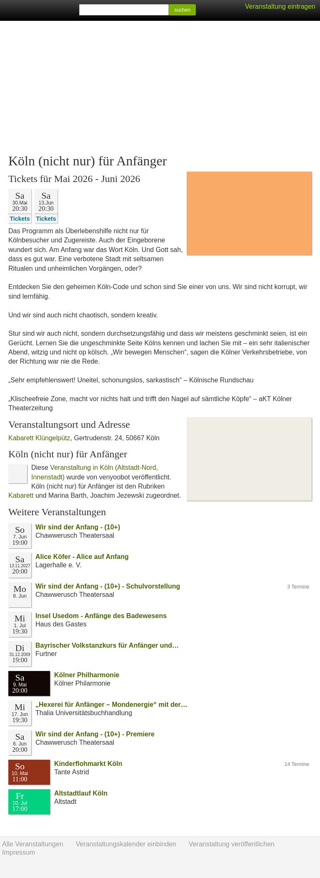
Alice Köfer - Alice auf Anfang (82, 556)
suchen (182, 10)
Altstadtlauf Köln (81, 793)
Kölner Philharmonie (86, 674)
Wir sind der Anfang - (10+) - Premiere (95, 734)
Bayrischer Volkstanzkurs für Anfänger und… (107, 645)
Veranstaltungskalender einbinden (126, 844)
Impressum (18, 852)
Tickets (20, 218)
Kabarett (20, 495)
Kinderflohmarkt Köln (88, 763)
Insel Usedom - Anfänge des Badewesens (101, 615)
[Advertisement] (160, 87)
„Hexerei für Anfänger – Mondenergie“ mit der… (111, 704)
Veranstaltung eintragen (280, 6)
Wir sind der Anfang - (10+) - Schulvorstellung (107, 586)
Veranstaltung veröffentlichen (232, 844)
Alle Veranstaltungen (32, 844)
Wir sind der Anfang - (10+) (77, 527)
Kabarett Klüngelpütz (39, 437)
